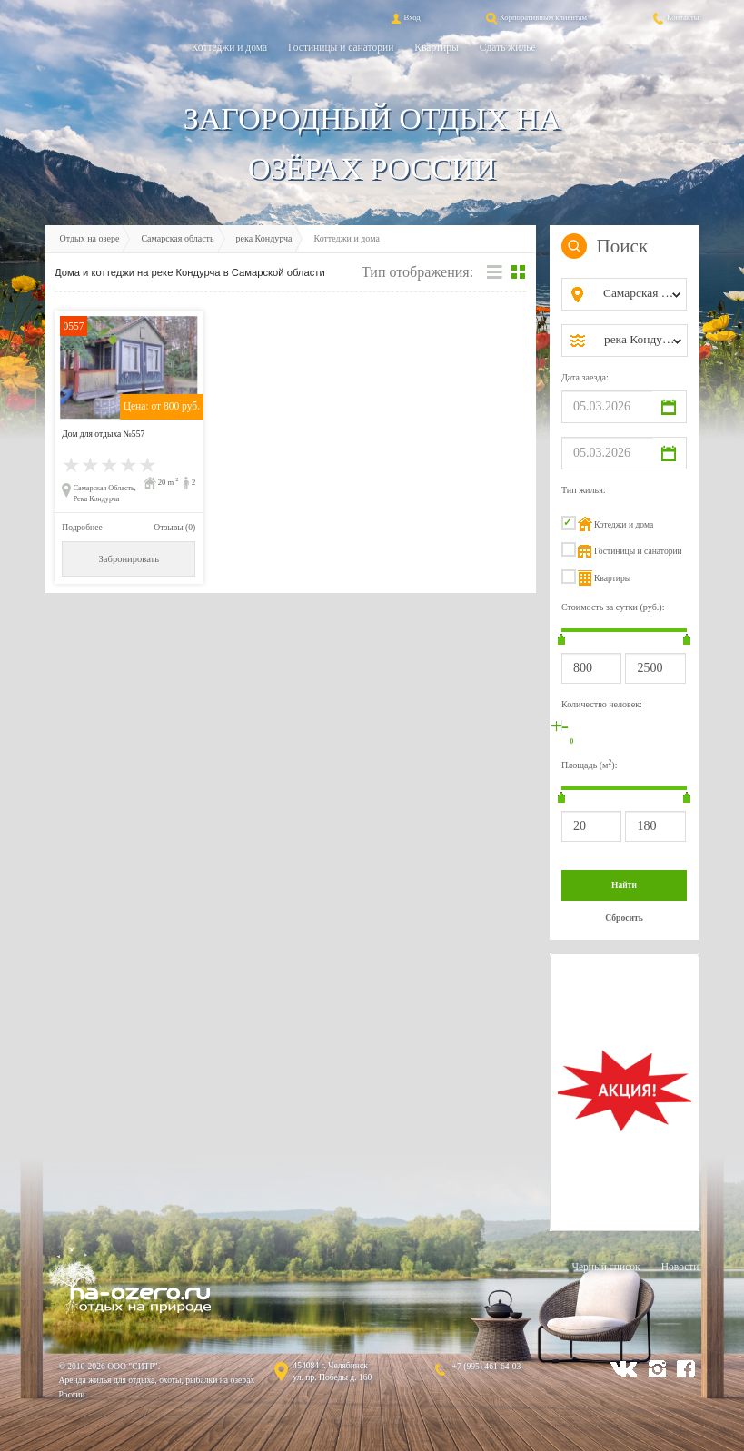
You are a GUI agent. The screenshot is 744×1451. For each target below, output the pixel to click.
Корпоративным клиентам (535, 17)
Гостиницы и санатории (340, 47)
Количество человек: (601, 704)
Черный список (605, 1266)
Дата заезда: (585, 377)
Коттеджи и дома (229, 47)
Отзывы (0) (174, 527)
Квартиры (436, 47)
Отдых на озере (90, 238)
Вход (404, 17)
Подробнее (82, 527)
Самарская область (177, 238)
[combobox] (639, 294)
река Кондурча (264, 238)
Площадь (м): (589, 764)
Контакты (674, 17)
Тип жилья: (583, 490)
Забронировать (129, 559)
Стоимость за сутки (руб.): (613, 607)
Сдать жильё (508, 47)
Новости (680, 1266)
